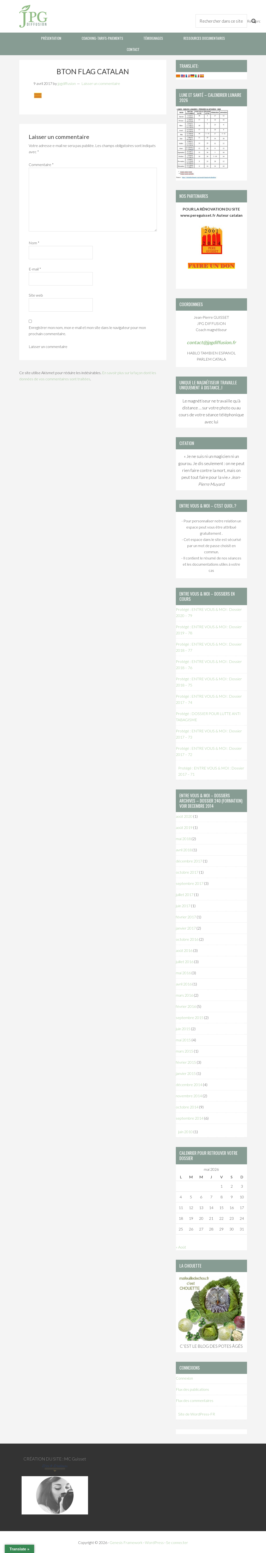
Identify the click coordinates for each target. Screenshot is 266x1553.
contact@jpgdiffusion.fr (211, 341)
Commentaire (41, 163)
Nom (34, 242)
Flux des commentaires (194, 1399)
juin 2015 (183, 1027)
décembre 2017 (189, 860)
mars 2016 (184, 994)
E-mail (35, 268)
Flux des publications (192, 1388)
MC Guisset (75, 1457)
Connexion (184, 1377)
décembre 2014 (189, 1083)
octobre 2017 (187, 871)
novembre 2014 (189, 1094)
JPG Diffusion (33, 16)
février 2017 (186, 916)
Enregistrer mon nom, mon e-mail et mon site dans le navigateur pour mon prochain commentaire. (87, 329)
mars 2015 (184, 1050)
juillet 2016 (184, 960)
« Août (181, 1246)
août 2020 (184, 815)
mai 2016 (183, 972)
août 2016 (184, 949)
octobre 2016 (187, 938)
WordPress (154, 1541)
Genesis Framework (126, 1541)
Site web (36, 294)
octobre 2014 (187, 1106)
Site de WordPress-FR (196, 1413)
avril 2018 (184, 849)
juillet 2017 (184, 893)
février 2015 (186, 1061)
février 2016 (186, 1005)
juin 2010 (185, 1130)
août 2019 (184, 826)
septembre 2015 (189, 1016)
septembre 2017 (189, 882)
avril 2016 (184, 983)
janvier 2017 (186, 927)
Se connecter (177, 1541)
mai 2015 (183, 1039)
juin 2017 (183, 904)
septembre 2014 (189, 1117)
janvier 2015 (186, 1072)
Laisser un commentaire (100, 82)
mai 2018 (183, 837)
